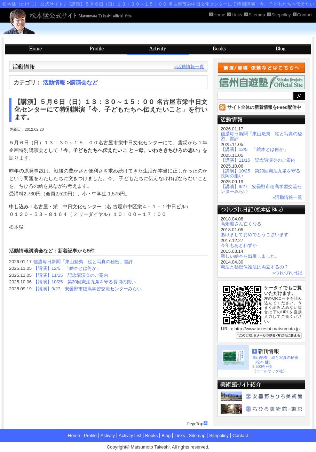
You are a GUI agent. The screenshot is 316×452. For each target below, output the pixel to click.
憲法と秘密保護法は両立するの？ (255, 266)
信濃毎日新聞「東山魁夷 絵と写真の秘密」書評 (83, 261)
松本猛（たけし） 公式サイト (32, 4)
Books (219, 49)
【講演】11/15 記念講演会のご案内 (70, 275)
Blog (280, 49)
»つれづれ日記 (287, 272)
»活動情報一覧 (189, 66)
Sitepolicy (219, 435)
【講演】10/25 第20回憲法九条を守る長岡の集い (84, 281)
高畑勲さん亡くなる (241, 223)
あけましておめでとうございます (255, 234)
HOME (35, 49)
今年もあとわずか (239, 245)
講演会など (84, 83)
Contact (240, 435)
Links (179, 435)
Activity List (130, 435)
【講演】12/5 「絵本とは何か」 (67, 268)
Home (74, 435)
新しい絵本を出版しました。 (250, 256)
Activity (158, 49)
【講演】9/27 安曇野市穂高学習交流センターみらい (87, 288)
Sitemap (197, 435)
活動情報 (54, 83)
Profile (96, 49)
